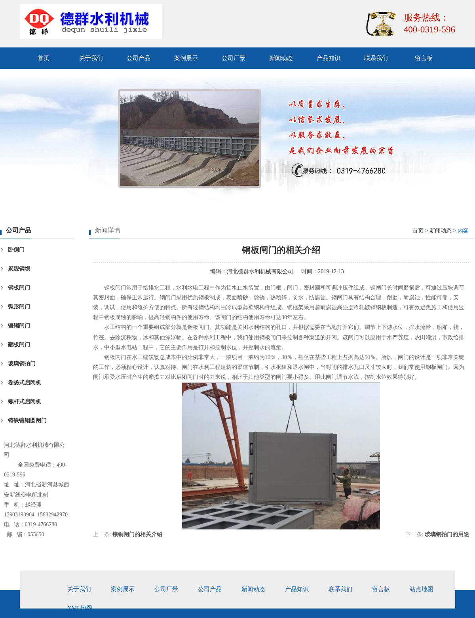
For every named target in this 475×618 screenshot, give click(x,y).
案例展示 (186, 58)
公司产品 (138, 58)
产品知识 (328, 58)
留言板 (424, 58)
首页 (43, 58)
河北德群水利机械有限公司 (260, 271)
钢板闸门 (19, 288)
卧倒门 (16, 250)
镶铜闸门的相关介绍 (137, 534)
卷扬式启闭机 (24, 383)
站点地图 (421, 589)
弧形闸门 (19, 307)
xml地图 (79, 608)
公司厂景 (233, 58)
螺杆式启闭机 (24, 401)
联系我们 (376, 58)
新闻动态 (281, 58)
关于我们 (91, 58)
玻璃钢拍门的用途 (447, 534)
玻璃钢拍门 (22, 364)
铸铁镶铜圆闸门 (27, 420)
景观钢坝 (19, 269)
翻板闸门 (19, 345)
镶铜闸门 (19, 326)
